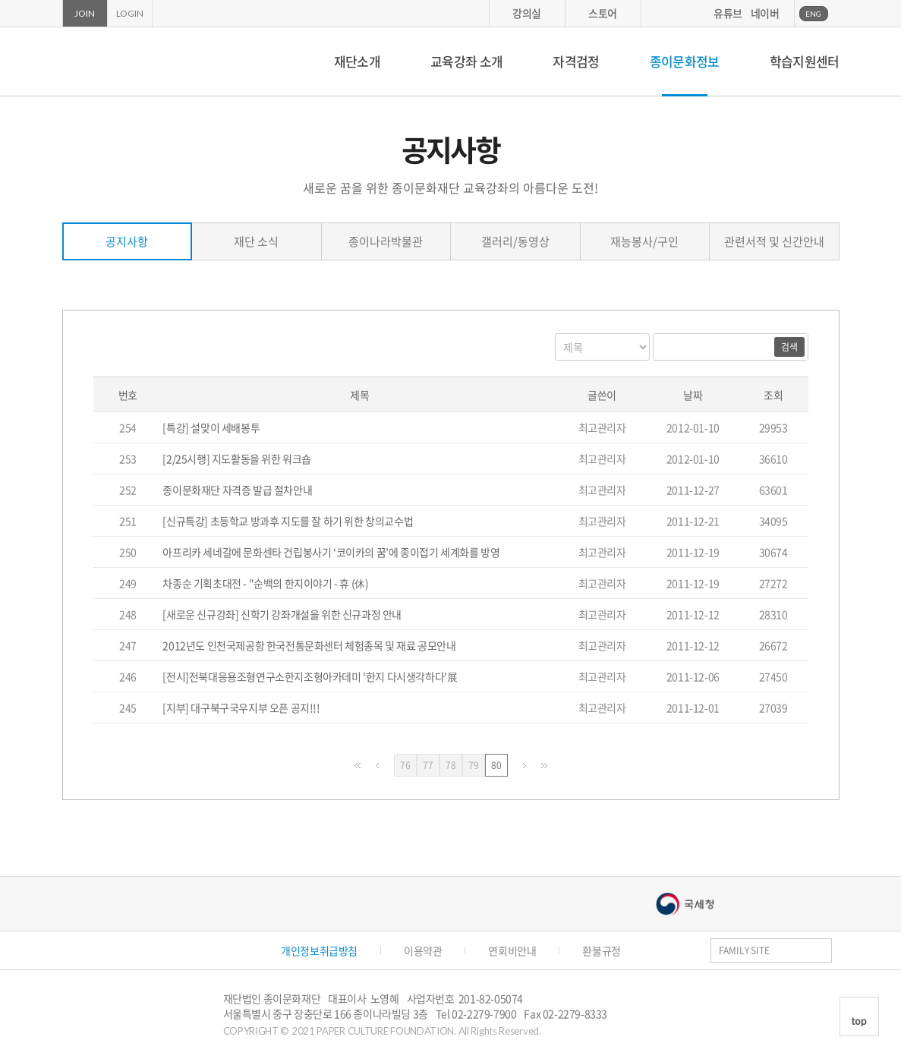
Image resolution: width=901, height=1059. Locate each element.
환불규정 (601, 950)
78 (454, 765)
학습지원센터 (805, 61)
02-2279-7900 (484, 1013)
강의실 (526, 12)
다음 (524, 765)
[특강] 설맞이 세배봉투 (211, 427)
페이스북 (814, 999)
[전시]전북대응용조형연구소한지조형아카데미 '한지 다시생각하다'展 (309, 676)
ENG (813, 13)
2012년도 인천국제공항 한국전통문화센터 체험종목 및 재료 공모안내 (308, 645)
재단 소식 (256, 241)
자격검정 (576, 61)
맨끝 (544, 765)
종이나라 (222, 904)
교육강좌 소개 (466, 61)
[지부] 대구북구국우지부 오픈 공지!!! (241, 707)
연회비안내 (512, 950)
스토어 (602, 12)
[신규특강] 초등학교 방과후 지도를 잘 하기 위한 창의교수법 (287, 520)
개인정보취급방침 (319, 950)
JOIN (84, 13)
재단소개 (357, 61)
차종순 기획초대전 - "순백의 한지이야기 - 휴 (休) (265, 583)
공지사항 (127, 241)
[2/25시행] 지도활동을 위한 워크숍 (236, 458)
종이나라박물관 (385, 241)
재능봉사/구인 (644, 241)
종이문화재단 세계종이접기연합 (129, 61)
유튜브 (728, 12)
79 (476, 765)
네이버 (765, 12)
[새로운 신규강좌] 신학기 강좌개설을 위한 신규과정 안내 (282, 614)
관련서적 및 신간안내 (774, 241)
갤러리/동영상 (515, 241)
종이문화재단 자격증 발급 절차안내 (237, 489)
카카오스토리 (836, 999)
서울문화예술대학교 (541, 904)
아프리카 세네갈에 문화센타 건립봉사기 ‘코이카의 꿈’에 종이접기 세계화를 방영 (330, 551)
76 (408, 765)
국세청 (684, 904)
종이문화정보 (685, 61)
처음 (357, 765)
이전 (377, 765)
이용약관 (423, 950)
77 (431, 765)
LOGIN (129, 13)
